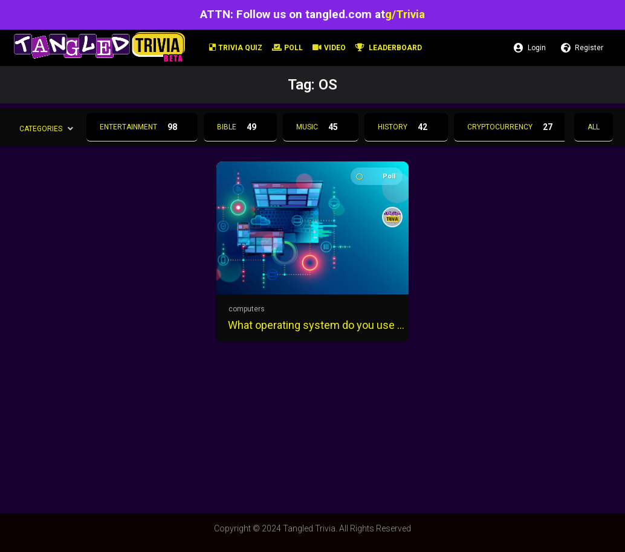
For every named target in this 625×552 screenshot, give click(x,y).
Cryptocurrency (513, 127)
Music (320, 127)
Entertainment (142, 127)
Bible (240, 127)
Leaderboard (388, 48)
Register (582, 48)
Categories (40, 128)
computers (246, 309)
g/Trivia (405, 14)
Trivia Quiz (235, 48)
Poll (287, 48)
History (406, 127)
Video (329, 48)
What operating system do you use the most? (316, 325)
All (594, 127)
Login (530, 48)
